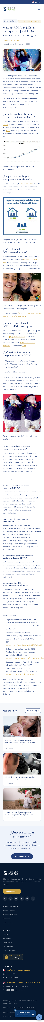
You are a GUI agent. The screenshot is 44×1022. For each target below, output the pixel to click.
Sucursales (7, 938)
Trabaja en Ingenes (10, 951)
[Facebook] (5, 898)
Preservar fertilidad (10, 915)
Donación (6, 919)
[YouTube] (16, 898)
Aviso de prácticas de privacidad (13, 1012)
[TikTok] (22, 898)
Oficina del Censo (27, 184)
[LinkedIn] (27, 898)
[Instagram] (10, 898)
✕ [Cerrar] (15, 1010)
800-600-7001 (10, 974)
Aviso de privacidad (9, 1007)
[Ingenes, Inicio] (9, 9)
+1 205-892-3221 (14, 990)
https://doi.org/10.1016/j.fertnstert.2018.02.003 (24, 645)
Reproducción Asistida (30, 21)
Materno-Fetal (8, 923)
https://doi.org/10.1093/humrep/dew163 (21, 674)
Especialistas (7, 942)
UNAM (5, 125)
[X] (33, 898)
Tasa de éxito (8, 947)
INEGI (8, 131)
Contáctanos (12, 891)
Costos (5, 934)
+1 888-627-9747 (15, 987)
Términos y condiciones (26, 1007)
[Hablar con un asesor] (39, 1017)
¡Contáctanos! (22, 856)
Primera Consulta (9, 911)
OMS (24, 346)
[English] (36, 2)
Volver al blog (33, 711)
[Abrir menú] (38, 8)
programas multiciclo (17, 337)
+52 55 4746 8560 (11, 978)
